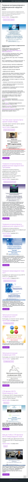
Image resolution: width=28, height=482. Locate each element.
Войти (13, 1)
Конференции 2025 (8, 323)
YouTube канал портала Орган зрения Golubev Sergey (12, 121)
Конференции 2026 (8, 361)
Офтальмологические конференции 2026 (9, 354)
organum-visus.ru (15, 479)
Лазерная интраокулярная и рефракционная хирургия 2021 (13, 225)
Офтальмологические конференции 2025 (9, 316)
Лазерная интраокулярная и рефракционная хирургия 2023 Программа (13, 165)
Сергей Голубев (5, 17)
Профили (25, 1)
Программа (8, 106)
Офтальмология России (9, 182)
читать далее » (6, 158)
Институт (6, 402)
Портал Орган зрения (9, 19)
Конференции (7, 235)
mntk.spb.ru (9, 50)
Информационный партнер (8, 109)
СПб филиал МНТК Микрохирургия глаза (9, 392)
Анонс (6, 103)
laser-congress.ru (17, 50)
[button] (25, 476)
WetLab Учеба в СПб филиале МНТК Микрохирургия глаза (12, 436)
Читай (3, 99)
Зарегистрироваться (19, 1)
